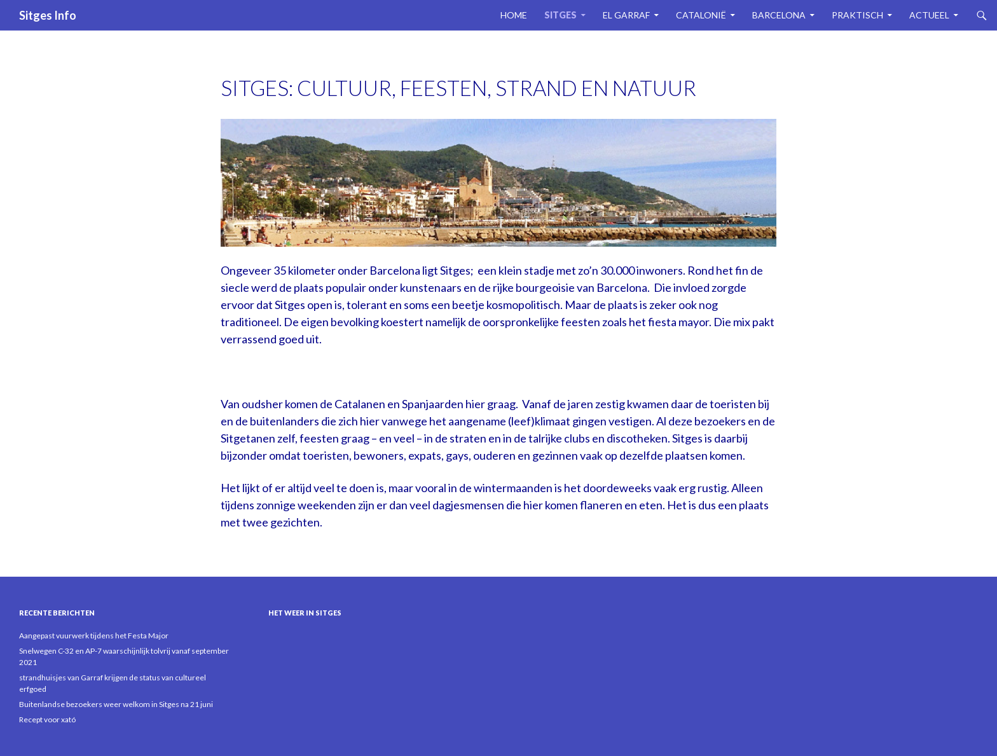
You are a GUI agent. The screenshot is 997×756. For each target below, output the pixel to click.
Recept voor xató (47, 719)
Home (513, 15)
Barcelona (779, 15)
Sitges (560, 15)
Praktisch (857, 15)
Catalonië (701, 15)
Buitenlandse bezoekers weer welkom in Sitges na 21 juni (116, 704)
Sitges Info (47, 15)
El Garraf (626, 15)
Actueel (929, 15)
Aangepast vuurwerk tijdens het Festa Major (93, 635)
